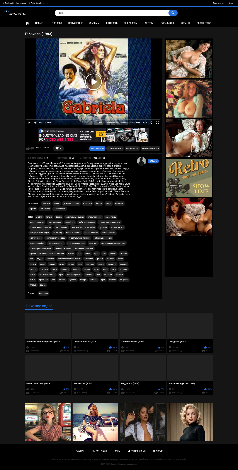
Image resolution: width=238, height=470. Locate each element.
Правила (158, 451)
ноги (114, 269)
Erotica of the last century (15, 3)
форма (59, 217)
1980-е (71, 254)
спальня (108, 275)
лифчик (33, 269)
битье (32, 280)
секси (32, 275)
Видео (56, 203)
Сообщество (204, 23)
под (31, 259)
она (79, 254)
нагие (96, 269)
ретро (120, 259)
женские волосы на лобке (83, 227)
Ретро (108, 203)
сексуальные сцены (75, 217)
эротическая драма (76, 243)
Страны (185, 23)
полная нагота (117, 227)
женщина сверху (55, 243)
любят (39, 217)
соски (42, 264)
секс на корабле (37, 243)
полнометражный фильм (69, 259)
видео (40, 259)
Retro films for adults (39, 3)
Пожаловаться (115, 148)
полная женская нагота (40, 227)
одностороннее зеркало (40, 248)
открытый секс (95, 217)
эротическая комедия (55, 238)
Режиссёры (130, 23)
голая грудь (110, 217)
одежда (123, 264)
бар (53, 280)
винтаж (110, 259)
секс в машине (54, 222)
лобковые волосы (87, 222)
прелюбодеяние (74, 275)
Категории (112, 23)
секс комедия (61, 227)
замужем (124, 280)
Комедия (119, 203)
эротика (50, 259)
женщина (112, 264)
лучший (93, 280)
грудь (62, 264)
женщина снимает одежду (113, 243)
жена (105, 269)
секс (80, 264)
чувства (72, 280)
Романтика (45, 209)
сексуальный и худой (39, 233)
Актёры (149, 23)
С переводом (60, 209)
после (87, 254)
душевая (103, 227)
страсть (123, 254)
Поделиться (132, 148)
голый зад (70, 222)
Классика (87, 203)
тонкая (62, 280)
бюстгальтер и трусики (79, 238)
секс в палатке (91, 233)
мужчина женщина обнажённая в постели (74, 248)
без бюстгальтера (47, 275)
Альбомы (93, 23)
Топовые (57, 23)
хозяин (113, 254)
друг (103, 280)
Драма (33, 209)
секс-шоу (93, 243)
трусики (44, 269)
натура (83, 280)
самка (71, 264)
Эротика (46, 203)
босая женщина (73, 233)
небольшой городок (103, 238)
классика (89, 259)
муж (98, 275)
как (104, 254)
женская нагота (37, 222)
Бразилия (43, 280)
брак (96, 254)
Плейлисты (167, 23)
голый (49, 217)
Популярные (75, 23)
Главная (27, 23)
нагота (33, 264)
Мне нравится (28, 148)
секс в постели (108, 233)
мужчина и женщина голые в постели (47, 254)
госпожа (123, 269)
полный (76, 269)
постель (119, 275)
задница (65, 269)
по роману (57, 233)
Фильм (99, 203)
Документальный (71, 203)
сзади (54, 269)
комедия (90, 264)
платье (33, 285)
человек (88, 275)
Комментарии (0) (150, 148)
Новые (38, 23)
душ (61, 275)
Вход (231, 3)
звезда (87, 269)
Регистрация (218, 3)
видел (43, 285)
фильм (100, 259)
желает (112, 280)
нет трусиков (36, 238)
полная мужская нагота (109, 222)
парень (52, 264)
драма (101, 264)
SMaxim (153, 161)
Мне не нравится (32, 148)
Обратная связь (137, 451)
